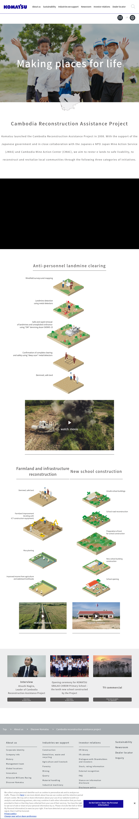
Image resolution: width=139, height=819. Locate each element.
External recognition (89, 771)
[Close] (135, 803)
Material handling (51, 780)
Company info (13, 755)
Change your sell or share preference (20, 816)
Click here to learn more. (26, 699)
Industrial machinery (52, 785)
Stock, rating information (91, 767)
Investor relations (102, 6)
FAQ (81, 776)
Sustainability (49, 6)
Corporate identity (15, 750)
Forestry (46, 767)
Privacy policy (10, 813)
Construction (49, 750)
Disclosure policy (87, 788)
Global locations (14, 769)
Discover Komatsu (40, 730)
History (9, 759)
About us (36, 6)
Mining (45, 771)
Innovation (11, 773)
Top (5, 730)
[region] (69, 803)
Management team (15, 764)
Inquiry (119, 758)
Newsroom (86, 6)
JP (130, 17)
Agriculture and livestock (55, 762)
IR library (83, 750)
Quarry (45, 776)
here (22, 795)
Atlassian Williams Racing (18, 778)
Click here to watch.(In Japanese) (112, 699)
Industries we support (68, 6)
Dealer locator (119, 6)
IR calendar (84, 755)
